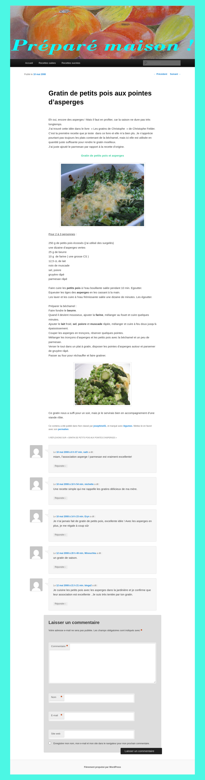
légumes (127, 426)
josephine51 (99, 426)
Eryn (87, 516)
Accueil (29, 63)
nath (85, 452)
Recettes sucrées (71, 63)
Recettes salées (47, 63)
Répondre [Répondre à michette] (60, 498)
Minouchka (90, 553)
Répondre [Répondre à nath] (60, 466)
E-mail (56, 715)
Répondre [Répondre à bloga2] (60, 604)
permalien (63, 429)
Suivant (175, 74)
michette (89, 484)
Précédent (160, 74)
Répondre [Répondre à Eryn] (60, 535)
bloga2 (88, 585)
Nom (56, 697)
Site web (55, 733)
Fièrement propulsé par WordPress (102, 767)
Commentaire (59, 646)
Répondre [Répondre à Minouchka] (60, 567)
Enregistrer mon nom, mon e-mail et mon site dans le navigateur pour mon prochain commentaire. (101, 743)
